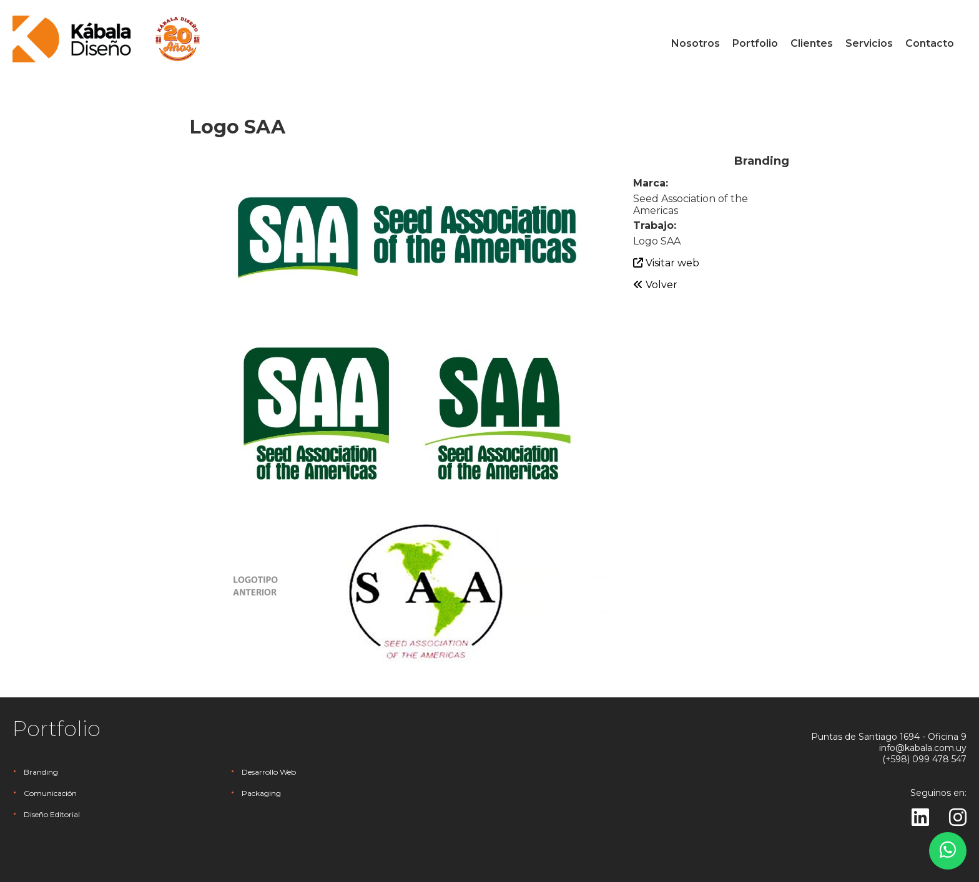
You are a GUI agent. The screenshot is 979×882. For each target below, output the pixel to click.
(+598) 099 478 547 (924, 759)
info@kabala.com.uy (923, 748)
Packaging (261, 793)
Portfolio (755, 43)
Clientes (811, 43)
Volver (655, 285)
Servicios (869, 43)
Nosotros (695, 43)
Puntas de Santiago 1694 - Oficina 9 (889, 736)
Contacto (929, 43)
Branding (41, 772)
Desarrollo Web (269, 772)
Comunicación (50, 793)
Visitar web (666, 263)
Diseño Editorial (52, 814)
